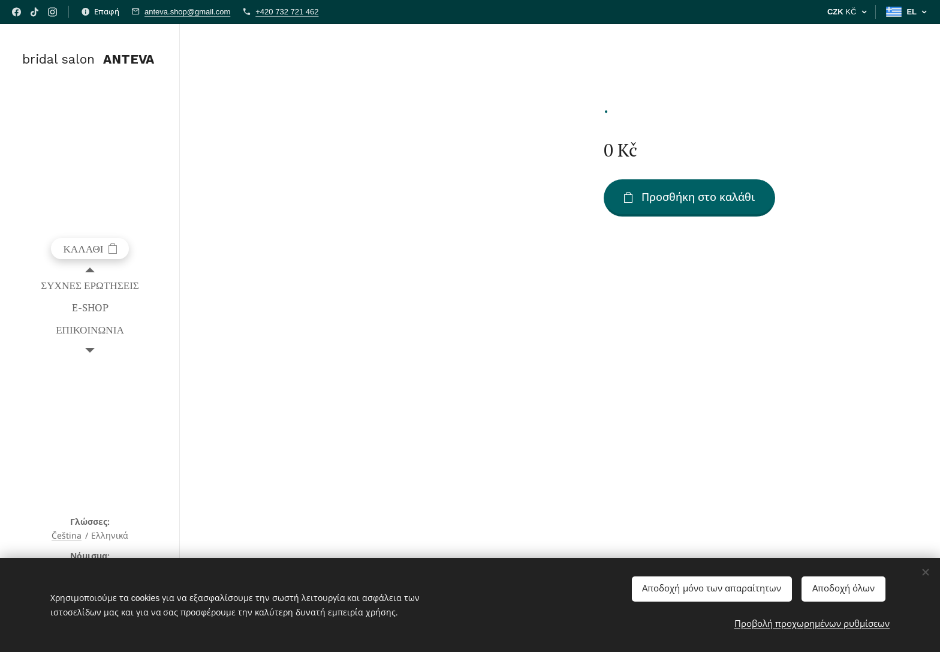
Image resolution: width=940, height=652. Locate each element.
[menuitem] (90, 285)
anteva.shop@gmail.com (187, 11)
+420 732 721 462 (286, 11)
